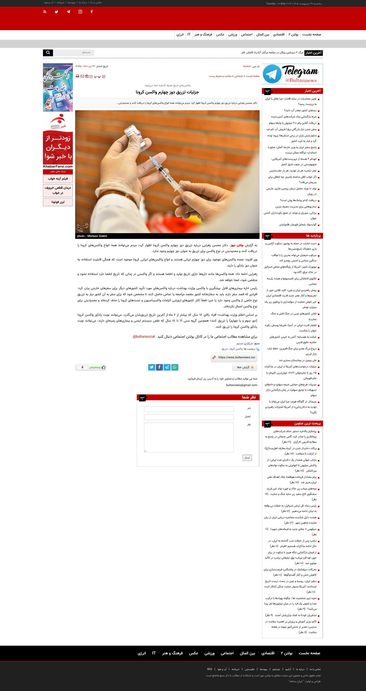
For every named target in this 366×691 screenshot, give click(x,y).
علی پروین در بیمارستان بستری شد (298, 360)
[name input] (189, 409)
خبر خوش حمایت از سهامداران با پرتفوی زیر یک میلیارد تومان (290, 304)
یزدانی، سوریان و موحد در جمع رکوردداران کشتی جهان (290, 215)
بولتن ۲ (293, 34)
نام (249, 408)
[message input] (189, 437)
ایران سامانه (295, 681)
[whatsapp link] (174, 367)
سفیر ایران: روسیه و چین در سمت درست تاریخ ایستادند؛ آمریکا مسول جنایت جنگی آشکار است (290, 586)
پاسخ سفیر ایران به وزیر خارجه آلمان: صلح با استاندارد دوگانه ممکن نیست (292, 150)
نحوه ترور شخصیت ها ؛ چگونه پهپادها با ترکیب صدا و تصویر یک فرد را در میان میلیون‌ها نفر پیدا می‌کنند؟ (290, 603)
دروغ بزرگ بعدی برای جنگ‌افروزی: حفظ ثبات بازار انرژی (292, 351)
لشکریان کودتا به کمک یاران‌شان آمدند (291, 615)
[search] (48, 53)
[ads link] (292, 74)
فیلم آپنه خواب (58, 178)
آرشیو (288, 669)
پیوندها (71, 3)
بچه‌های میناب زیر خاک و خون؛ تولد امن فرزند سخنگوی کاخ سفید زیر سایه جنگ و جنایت (291, 494)
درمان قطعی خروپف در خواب (58, 190)
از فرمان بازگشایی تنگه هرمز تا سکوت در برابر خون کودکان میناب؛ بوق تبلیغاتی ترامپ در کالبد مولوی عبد (291, 557)
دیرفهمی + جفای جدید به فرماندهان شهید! (291, 532)
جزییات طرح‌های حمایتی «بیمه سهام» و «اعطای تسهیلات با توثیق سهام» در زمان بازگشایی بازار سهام (291, 390)
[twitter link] (151, 367)
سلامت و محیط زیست (220, 76)
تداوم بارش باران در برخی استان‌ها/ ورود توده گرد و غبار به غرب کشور (292, 138)
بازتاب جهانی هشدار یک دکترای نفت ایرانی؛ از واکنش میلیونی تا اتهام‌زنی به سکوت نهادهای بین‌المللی (292, 465)
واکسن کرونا (236, 349)
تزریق (225, 349)
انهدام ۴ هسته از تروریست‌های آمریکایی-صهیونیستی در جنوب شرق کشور (294, 162)
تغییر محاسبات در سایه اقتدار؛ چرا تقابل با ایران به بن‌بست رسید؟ (291, 101)
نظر (249, 425)
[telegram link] (167, 367)
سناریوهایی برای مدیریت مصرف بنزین (296, 207)
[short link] (237, 357)
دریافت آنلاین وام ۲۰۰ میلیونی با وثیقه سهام (293, 123)
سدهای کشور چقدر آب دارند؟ (300, 110)
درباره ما (83, 3)
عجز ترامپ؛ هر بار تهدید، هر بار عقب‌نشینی (293, 171)
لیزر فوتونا (58, 202)
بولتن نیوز (237, 245)
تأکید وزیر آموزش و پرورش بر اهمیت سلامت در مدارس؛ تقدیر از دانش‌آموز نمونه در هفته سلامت (291, 627)
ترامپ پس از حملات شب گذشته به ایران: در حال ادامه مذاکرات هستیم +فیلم (292, 543)
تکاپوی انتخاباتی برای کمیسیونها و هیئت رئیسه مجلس (292, 281)
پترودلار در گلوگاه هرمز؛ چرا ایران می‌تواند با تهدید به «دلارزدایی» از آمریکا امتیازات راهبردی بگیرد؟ (291, 407)
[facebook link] (159, 367)
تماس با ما (96, 3)
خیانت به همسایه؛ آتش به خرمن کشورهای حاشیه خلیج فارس (293, 339)
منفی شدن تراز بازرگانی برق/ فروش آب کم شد (291, 129)
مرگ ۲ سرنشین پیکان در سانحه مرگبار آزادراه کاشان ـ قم (272, 52)
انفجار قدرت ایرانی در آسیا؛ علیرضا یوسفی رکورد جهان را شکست (291, 328)
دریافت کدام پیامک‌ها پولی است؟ (298, 200)
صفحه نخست (311, 34)
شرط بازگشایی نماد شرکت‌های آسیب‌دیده (294, 117)
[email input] (189, 417)
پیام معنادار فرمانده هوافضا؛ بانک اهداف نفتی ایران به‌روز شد (292, 480)
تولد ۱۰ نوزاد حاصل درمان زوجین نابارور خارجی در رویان (291, 191)
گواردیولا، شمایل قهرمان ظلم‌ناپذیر (298, 225)
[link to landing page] (299, 18)
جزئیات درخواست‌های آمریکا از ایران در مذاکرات (290, 367)
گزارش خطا (245, 367)
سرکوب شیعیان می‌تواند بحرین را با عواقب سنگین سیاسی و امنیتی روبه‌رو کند (294, 258)
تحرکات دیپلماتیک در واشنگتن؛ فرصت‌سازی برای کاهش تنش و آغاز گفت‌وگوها (290, 572)
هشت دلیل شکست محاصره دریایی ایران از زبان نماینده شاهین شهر (290, 520)
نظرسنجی (249, 669)
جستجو (276, 669)
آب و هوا (48, 3)
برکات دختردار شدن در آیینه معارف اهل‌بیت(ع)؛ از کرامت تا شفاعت (290, 451)
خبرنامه (60, 3)
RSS (209, 669)
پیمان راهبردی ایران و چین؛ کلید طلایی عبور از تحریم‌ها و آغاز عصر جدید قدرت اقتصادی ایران (291, 293)
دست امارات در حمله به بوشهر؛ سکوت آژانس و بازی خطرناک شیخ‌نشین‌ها (291, 246)
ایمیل (248, 416)
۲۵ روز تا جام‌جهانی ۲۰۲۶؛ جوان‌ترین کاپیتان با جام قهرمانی (291, 375)
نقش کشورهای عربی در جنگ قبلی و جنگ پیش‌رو (294, 316)
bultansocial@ (144, 337)
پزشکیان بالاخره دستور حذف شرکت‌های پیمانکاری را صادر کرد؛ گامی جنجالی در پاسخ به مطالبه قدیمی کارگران (291, 436)
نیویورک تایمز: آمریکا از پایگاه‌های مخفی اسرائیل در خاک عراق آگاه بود (290, 269)
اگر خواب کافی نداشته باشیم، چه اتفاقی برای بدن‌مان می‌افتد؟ (292, 179)
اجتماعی (238, 76)
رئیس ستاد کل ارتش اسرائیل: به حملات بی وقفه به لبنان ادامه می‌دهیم (290, 508)
